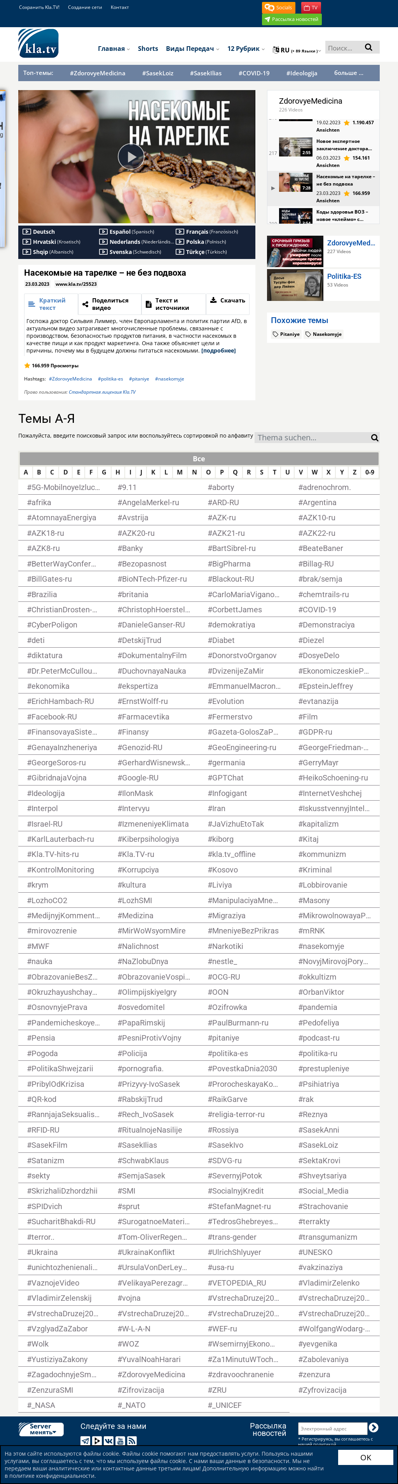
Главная (114, 48)
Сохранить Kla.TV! (39, 7)
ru (297, 50)
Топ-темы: (38, 72)
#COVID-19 (254, 73)
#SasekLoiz (157, 73)
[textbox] (313, 438)
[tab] (51, 304)
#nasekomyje (169, 378)
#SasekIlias (206, 73)
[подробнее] (218, 350)
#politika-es (110, 378)
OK (365, 1457)
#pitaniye (139, 378)
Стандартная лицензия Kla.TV (102, 392)
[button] (278, 8)
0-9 (369, 472)
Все (199, 458)
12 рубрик (246, 48)
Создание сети (85, 7)
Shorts (148, 48)
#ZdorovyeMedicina (98, 73)
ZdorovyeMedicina (310, 101)
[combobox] (313, 437)
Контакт (120, 7)
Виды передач (193, 48)
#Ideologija (302, 73)
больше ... (348, 72)
